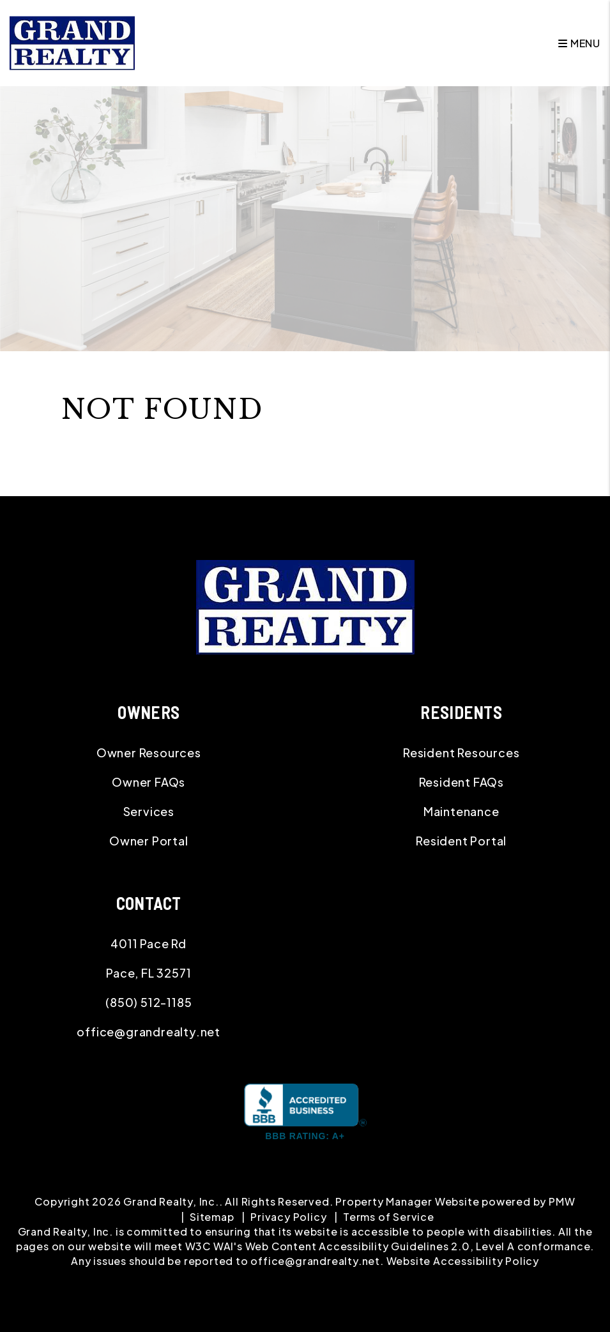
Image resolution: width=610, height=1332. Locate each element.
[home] (72, 42)
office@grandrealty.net (148, 1031)
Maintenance (461, 811)
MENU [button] (579, 43)
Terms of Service (388, 1216)
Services (148, 811)
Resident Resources (461, 752)
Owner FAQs (148, 782)
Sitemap (212, 1216)
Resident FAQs (461, 782)
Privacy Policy (288, 1216)
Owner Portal (148, 840)
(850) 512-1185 (148, 1002)
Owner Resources (148, 752)
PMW (562, 1201)
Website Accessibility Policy (462, 1261)
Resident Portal (461, 840)
